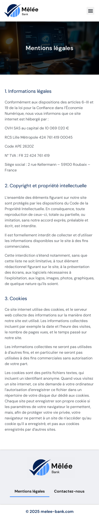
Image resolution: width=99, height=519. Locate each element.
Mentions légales (30, 491)
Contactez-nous (69, 491)
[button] (90, 11)
